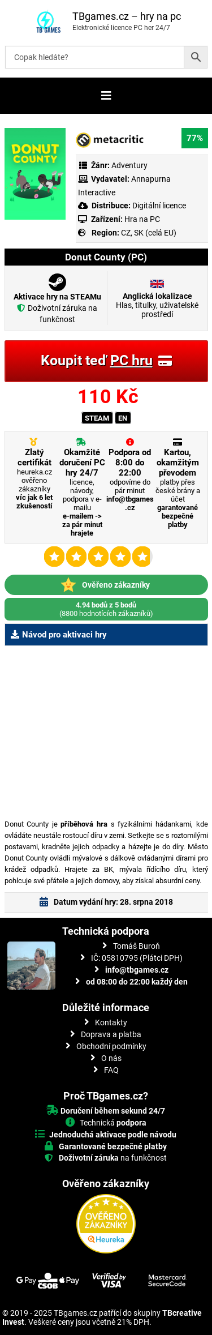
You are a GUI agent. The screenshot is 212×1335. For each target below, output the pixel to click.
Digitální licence (158, 205)
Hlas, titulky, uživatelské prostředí (157, 305)
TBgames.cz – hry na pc (126, 16)
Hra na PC (141, 219)
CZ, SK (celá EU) (148, 232)
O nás (111, 1058)
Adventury (129, 165)
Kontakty (111, 1022)
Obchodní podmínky (111, 1046)
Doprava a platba (111, 1034)
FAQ (111, 1070)
